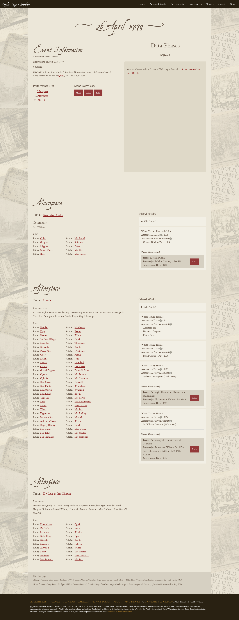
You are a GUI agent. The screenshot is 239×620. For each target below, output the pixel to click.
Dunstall (79, 370)
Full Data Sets (177, 4)
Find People (132, 602)
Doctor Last (46, 524)
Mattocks (79, 417)
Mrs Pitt (78, 250)
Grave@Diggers (47, 370)
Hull (77, 359)
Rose (42, 254)
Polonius (44, 335)
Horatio (44, 359)
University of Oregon (159, 602)
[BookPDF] (165, 120)
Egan (77, 536)
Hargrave (44, 544)
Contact (221, 4)
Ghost (43, 355)
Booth (78, 347)
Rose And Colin (53, 215)
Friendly (44, 540)
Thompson (80, 343)
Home (141, 4)
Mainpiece (42, 91)
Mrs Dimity (46, 429)
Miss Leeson (81, 405)
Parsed (190, 55)
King (42, 331)
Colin (43, 238)
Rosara (43, 405)
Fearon (78, 331)
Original (156, 55)
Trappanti (44, 398)
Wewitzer (79, 532)
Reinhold (79, 242)
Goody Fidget (46, 250)
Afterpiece (42, 96)
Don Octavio (46, 390)
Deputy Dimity (47, 425)
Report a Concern (63, 602)
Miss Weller (80, 429)
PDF (139, 55)
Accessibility (39, 602)
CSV (98, 93)
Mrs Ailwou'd (46, 559)
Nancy (43, 552)
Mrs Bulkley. (81, 413)
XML (88, 93)
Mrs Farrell (80, 238)
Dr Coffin (45, 528)
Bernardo (44, 347)
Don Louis (45, 394)
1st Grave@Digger (48, 339)
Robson (78, 544)
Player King (45, 351)
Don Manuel (46, 382)
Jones (86, 370)
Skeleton (44, 532)
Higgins (44, 246)
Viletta (43, 409)
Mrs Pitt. (79, 559)
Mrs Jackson (80, 374)
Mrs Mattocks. (81, 378)
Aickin (78, 355)
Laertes (43, 362)
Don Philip (45, 386)
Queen (43, 374)
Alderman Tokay (48, 421)
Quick (61, 76)
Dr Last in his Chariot (57, 494)
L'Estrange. (80, 351)
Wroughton (80, 386)
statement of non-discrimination (120, 612)
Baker (77, 246)
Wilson (78, 335)
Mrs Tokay (45, 433)
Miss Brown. (81, 254)
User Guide (194, 4)
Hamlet (48, 300)
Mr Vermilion (46, 417)
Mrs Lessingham (83, 402)
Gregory (44, 242)
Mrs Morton (80, 433)
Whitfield (79, 362)
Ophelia (44, 378)
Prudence (44, 556)
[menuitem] (141, 4)
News (232, 4)
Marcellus (44, 343)
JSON (78, 93)
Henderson (80, 327)
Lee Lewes (80, 366)
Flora (42, 402)
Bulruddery (45, 536)
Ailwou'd (44, 548)
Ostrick (43, 366)
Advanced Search (158, 4)
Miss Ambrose (82, 556)
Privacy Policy (101, 602)
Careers (83, 602)
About (209, 4)
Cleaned (173, 55)
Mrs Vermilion (47, 437)
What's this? (150, 221)
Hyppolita (45, 413)
